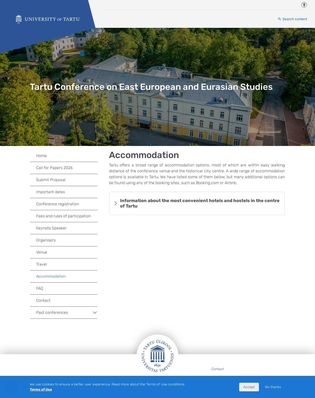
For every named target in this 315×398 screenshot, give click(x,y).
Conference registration (57, 204)
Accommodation (51, 276)
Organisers (46, 240)
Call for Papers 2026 (54, 167)
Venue (41, 252)
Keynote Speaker (51, 228)
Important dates (50, 192)
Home (41, 155)
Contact (43, 300)
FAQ (39, 288)
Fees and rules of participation (63, 216)
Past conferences (66, 312)
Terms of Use (41, 389)
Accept (249, 387)
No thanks (273, 387)
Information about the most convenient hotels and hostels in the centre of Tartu (200, 203)
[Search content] (292, 19)
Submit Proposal (51, 179)
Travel (41, 264)
